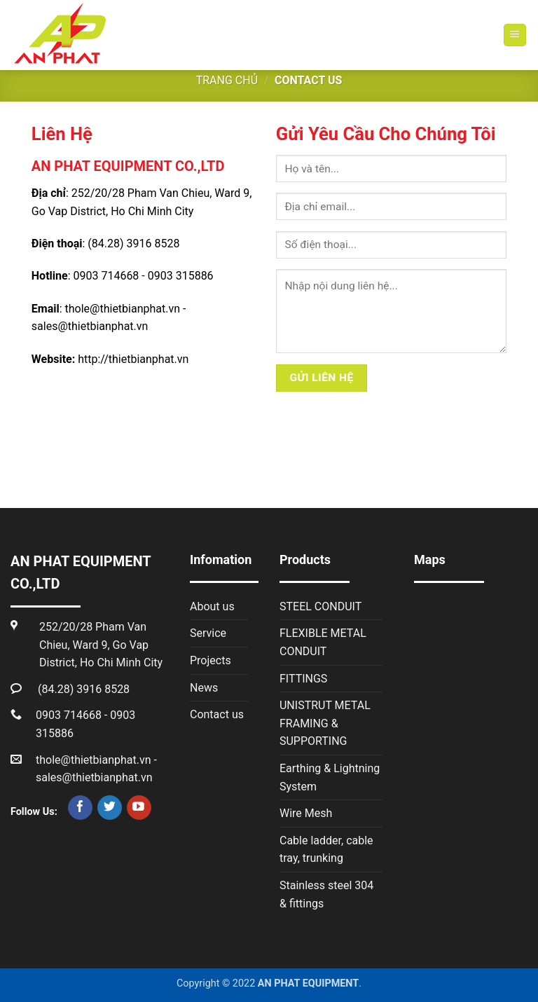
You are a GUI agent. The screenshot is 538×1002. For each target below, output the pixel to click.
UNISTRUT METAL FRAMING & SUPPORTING (325, 723)
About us (212, 606)
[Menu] (515, 35)
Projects (210, 660)
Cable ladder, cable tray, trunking (326, 849)
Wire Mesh (306, 813)
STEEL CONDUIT (320, 606)
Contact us (217, 714)
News (204, 687)
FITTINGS (303, 678)
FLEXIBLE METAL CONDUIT (323, 642)
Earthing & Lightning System (330, 777)
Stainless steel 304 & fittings (326, 894)
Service (208, 633)
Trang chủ (227, 80)
